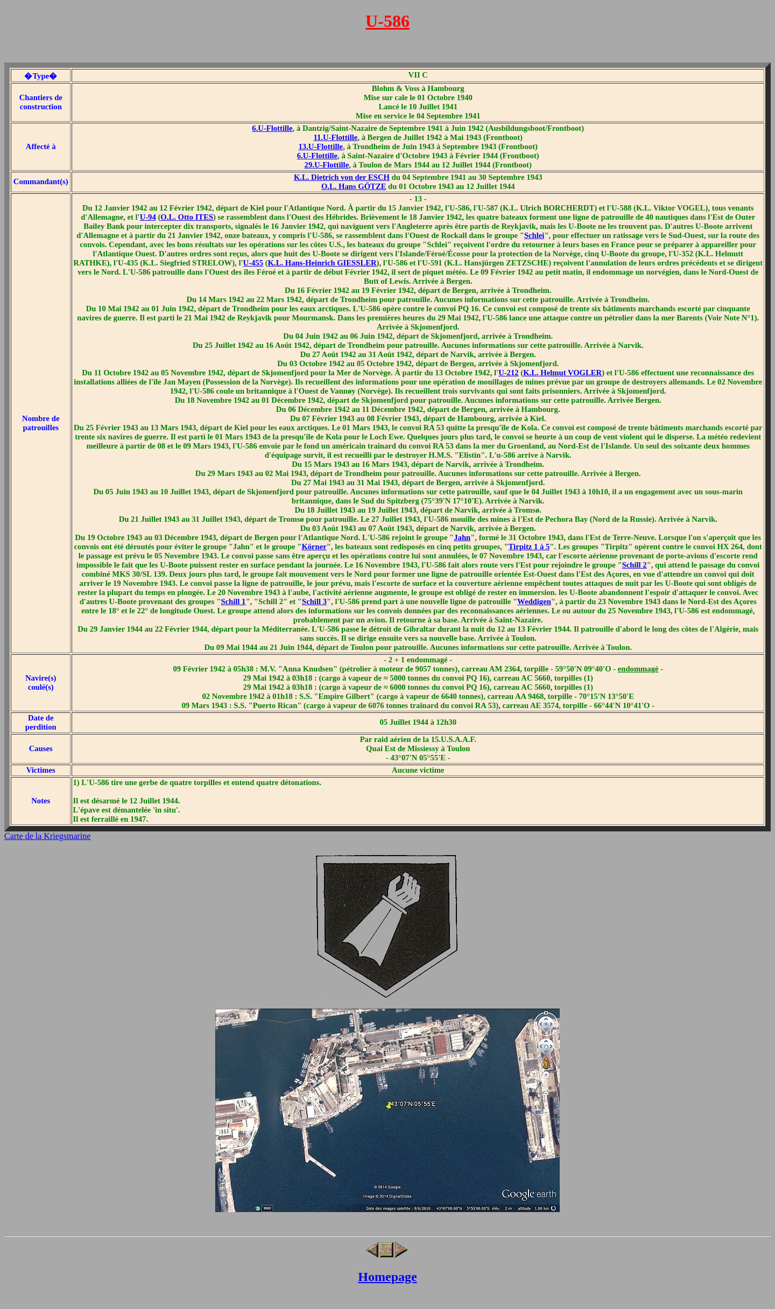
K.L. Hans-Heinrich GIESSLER (322, 262)
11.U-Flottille (335, 137)
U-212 (508, 372)
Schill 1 (233, 601)
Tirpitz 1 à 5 (529, 546)
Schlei (534, 235)
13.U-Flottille (321, 146)
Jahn (462, 537)
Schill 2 (634, 565)
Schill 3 (314, 601)
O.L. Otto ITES (186, 217)
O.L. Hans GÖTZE (353, 186)
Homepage (387, 1277)
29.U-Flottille (327, 164)
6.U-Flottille (272, 128)
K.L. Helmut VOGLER (562, 372)
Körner (313, 546)
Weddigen (534, 601)
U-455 (253, 262)
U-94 (148, 217)
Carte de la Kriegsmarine (47, 836)
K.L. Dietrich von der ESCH (342, 177)
